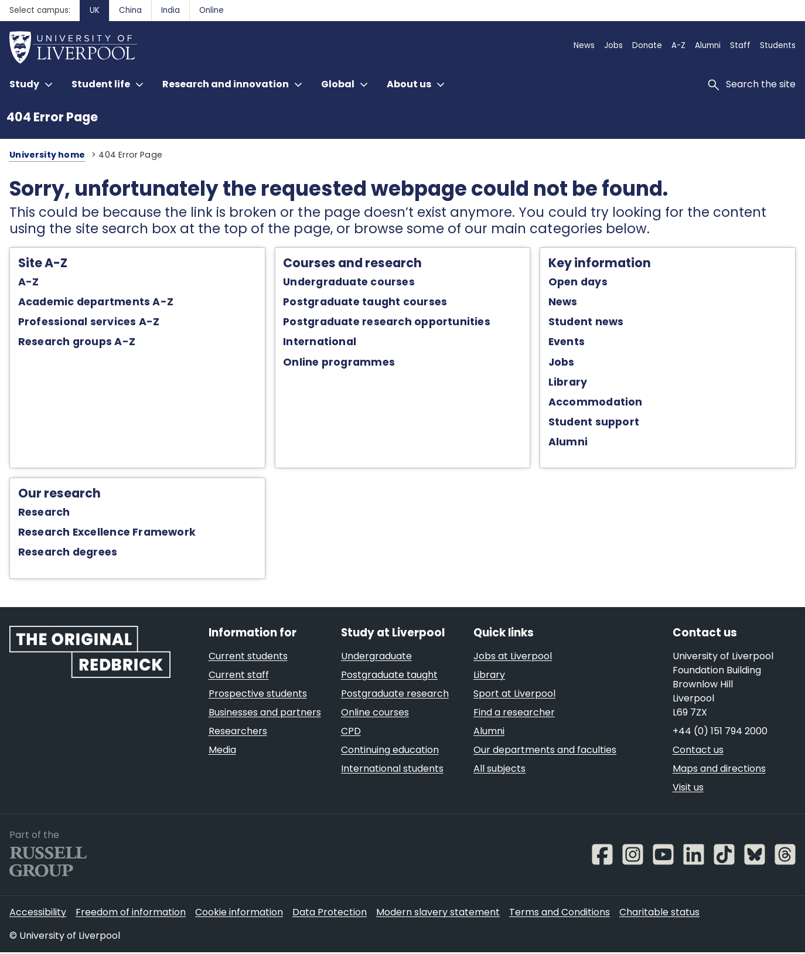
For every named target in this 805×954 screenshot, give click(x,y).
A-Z (24, 283)
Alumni (569, 443)
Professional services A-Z (84, 323)
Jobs (563, 363)
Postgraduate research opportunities (385, 323)
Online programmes (338, 363)
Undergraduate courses (348, 283)
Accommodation (597, 403)
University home (43, 155)
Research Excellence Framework (103, 533)
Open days (579, 283)
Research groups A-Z (72, 343)
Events (568, 343)
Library (569, 383)
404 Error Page (52, 116)
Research (40, 513)
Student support (595, 422)
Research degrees (64, 553)
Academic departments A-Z (91, 303)
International (318, 343)
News (564, 303)
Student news (587, 323)
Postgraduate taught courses (364, 303)
